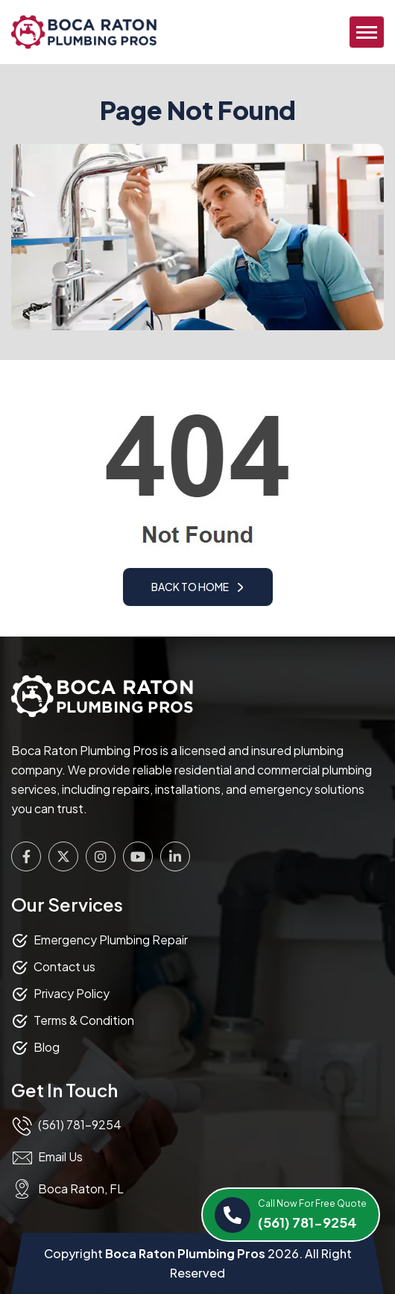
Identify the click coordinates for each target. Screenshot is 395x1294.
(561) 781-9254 (312, 1213)
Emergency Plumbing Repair (111, 939)
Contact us (64, 966)
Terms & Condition (84, 1020)
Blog (47, 1047)
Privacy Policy (72, 993)
